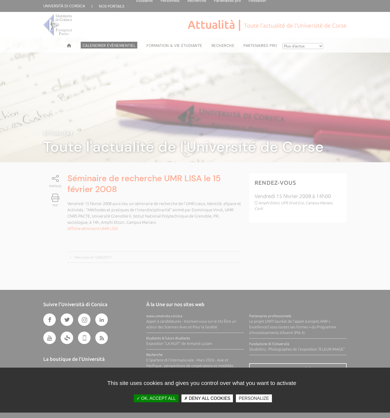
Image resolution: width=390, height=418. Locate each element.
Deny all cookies (207, 398)
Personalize (254, 398)
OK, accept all (156, 398)
